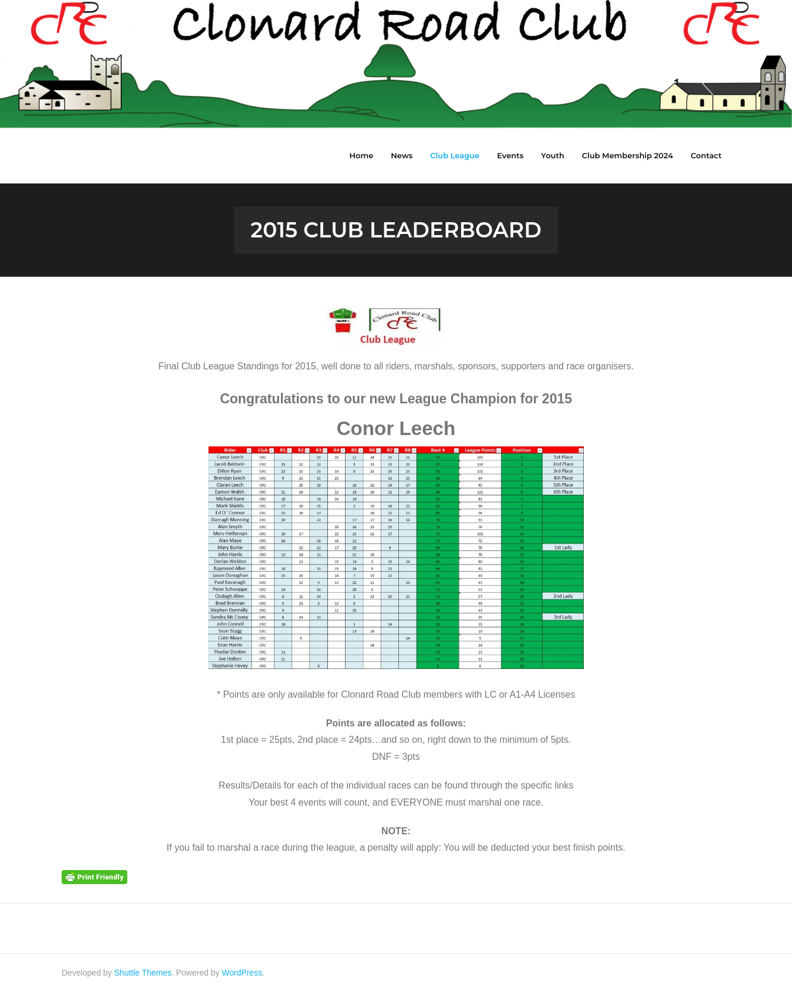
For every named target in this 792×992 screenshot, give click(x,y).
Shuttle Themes (143, 972)
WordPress (242, 972)
